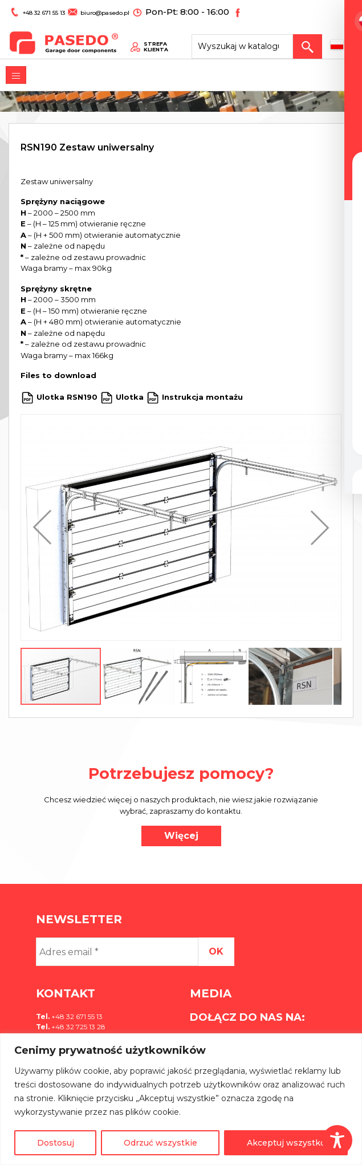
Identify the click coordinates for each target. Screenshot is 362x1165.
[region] (181, 1099)
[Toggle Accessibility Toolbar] (337, 1140)
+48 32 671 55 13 (39, 10)
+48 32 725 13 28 (77, 1026)
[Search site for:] (256, 37)
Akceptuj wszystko (286, 1143)
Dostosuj (55, 1143)
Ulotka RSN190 (66, 396)
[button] (45, 527)
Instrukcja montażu (202, 396)
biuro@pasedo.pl (94, 10)
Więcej (181, 835)
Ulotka (130, 396)
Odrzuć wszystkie (160, 1143)
